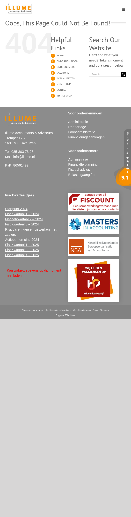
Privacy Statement (101, 310)
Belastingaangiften (82, 175)
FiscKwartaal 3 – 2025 (22, 250)
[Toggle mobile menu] (124, 9)
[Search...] (105, 74)
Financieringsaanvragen (86, 137)
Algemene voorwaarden (32, 310)
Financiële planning (83, 164)
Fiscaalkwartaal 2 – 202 (23, 219)
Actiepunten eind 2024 (22, 240)
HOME (60, 55)
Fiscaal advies (79, 169)
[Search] (123, 74)
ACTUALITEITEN (65, 78)
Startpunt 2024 (16, 209)
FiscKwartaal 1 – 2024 (22, 214)
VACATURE (62, 72)
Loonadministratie (81, 132)
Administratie (78, 122)
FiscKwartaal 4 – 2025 (22, 255)
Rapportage (77, 127)
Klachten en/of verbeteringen (58, 310)
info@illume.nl (24, 157)
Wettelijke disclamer (82, 310)
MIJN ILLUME (63, 84)
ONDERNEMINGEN (67, 61)
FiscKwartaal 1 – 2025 (22, 245)
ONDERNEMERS (65, 67)
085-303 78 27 (64, 95)
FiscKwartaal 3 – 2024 (22, 224)
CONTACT (62, 89)
